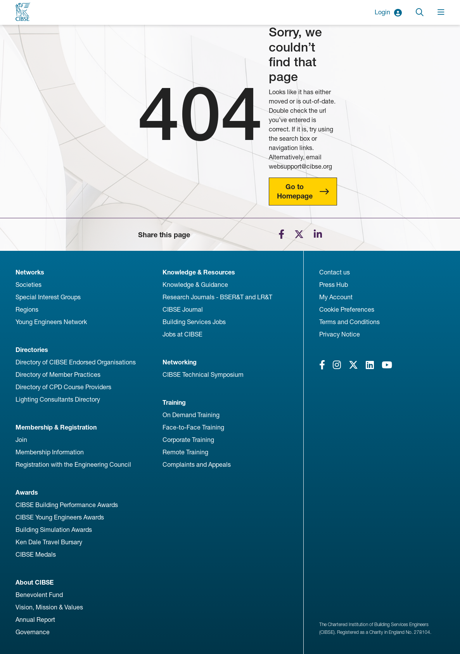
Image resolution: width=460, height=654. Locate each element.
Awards (27, 492)
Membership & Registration (56, 427)
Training (174, 402)
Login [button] (388, 12)
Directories (32, 350)
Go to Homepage (295, 191)
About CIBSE (35, 582)
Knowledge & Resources (199, 272)
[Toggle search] (419, 12)
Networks (30, 272)
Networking (180, 362)
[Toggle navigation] (441, 12)
